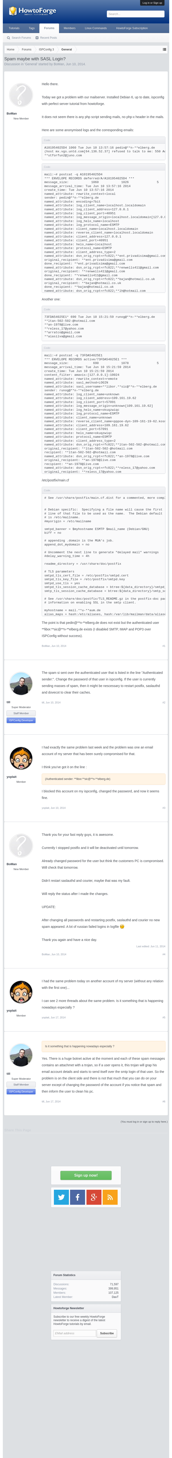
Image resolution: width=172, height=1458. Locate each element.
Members (69, 28)
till (8, 702)
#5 (163, 1017)
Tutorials (14, 28)
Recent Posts (48, 37)
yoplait (11, 777)
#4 (163, 954)
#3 (163, 807)
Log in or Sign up (152, 2)
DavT (115, 1297)
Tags (32, 28)
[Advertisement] (86, 1371)
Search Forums (21, 37)
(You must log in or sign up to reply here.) (144, 1121)
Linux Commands (96, 28)
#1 (163, 646)
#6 (163, 1101)
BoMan (12, 113)
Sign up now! (86, 1175)
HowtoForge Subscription (132, 28)
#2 (163, 702)
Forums (49, 28)
